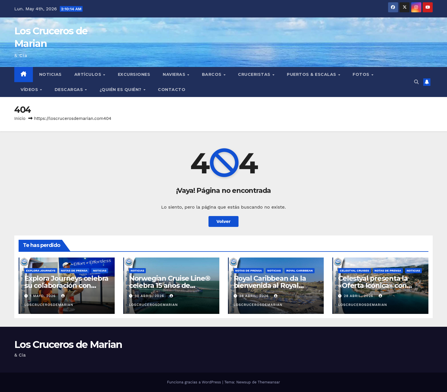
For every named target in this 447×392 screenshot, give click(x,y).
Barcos (212, 74)
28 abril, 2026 (254, 296)
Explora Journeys (40, 270)
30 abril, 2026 (150, 296)
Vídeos (30, 89)
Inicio (19, 118)
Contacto (171, 89)
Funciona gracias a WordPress (194, 382)
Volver (223, 221)
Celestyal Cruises (354, 270)
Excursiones (134, 74)
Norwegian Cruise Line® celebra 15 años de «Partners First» (169, 285)
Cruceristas (255, 74)
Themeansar (269, 382)
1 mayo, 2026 (43, 296)
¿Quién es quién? (121, 89)
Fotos (362, 74)
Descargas (69, 89)
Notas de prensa (74, 270)
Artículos (88, 74)
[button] (416, 82)
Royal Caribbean (299, 270)
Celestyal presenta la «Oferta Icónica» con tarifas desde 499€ (373, 285)
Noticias (50, 74)
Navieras (175, 74)
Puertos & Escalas (312, 74)
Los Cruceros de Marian (68, 344)
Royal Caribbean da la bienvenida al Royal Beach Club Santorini (270, 285)
